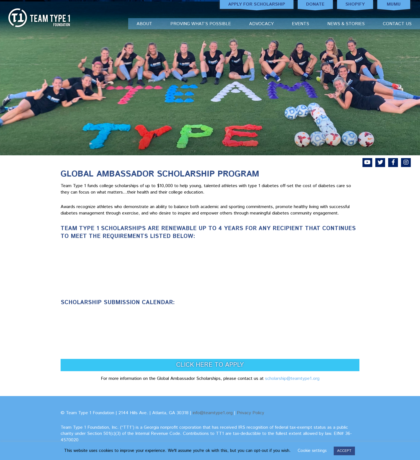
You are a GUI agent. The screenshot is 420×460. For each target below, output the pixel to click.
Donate (315, 5)
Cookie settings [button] (312, 451)
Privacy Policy (250, 413)
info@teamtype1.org (213, 413)
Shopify (355, 5)
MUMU (393, 5)
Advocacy (261, 24)
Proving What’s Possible (200, 24)
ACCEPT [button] (344, 451)
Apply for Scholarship (256, 5)
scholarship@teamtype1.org (292, 378)
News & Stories (346, 24)
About (144, 24)
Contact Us (397, 24)
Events (300, 24)
